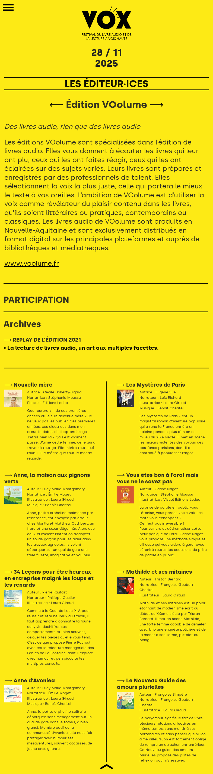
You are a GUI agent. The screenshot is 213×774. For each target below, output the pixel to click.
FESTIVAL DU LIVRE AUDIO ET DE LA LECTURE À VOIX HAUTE (106, 37)
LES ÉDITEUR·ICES (106, 83)
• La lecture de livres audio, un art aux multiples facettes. (81, 348)
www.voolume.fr (31, 263)
